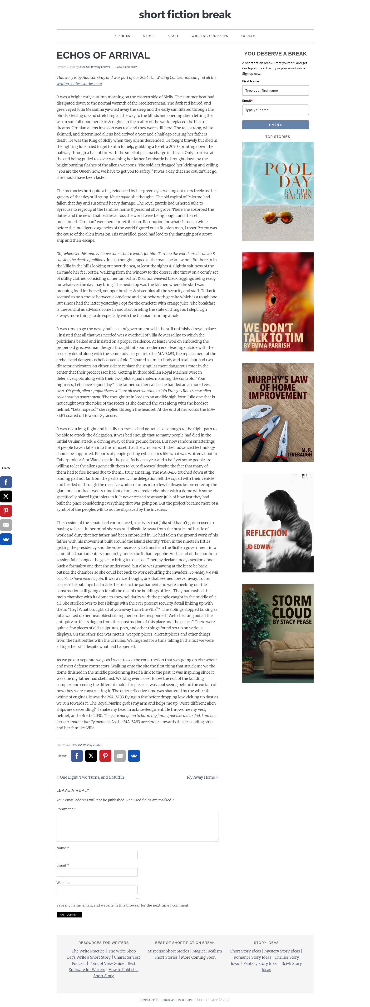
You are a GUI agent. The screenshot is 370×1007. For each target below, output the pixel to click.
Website (63, 883)
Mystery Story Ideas (282, 951)
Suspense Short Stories (168, 951)
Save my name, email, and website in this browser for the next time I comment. (123, 905)
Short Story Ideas (245, 951)
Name (63, 848)
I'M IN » (275, 125)
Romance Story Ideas (252, 957)
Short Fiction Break (185, 12)
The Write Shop (122, 951)
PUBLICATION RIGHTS (176, 1000)
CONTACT (147, 1000)
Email (63, 865)
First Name (250, 81)
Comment (66, 809)
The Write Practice (88, 951)
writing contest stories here (79, 83)
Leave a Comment (126, 67)
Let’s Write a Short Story (89, 957)
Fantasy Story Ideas (260, 963)
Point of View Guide (106, 963)
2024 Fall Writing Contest (87, 745)
